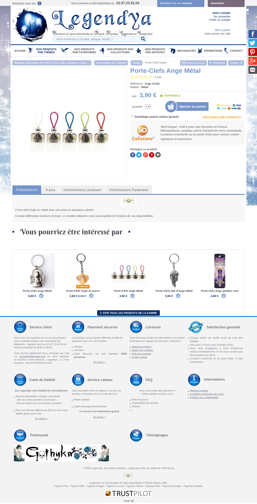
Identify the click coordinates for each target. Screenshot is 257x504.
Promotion (83, 286)
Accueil (20, 50)
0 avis (50, 189)
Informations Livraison (82, 189)
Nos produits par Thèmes (46, 51)
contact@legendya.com (32, 357)
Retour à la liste (193, 62)
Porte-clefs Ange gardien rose (220, 290)
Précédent (217, 62)
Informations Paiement (128, 189)
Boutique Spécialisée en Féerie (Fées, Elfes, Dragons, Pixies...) (51, 62)
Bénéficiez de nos (176, 3)
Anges (136, 62)
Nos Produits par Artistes (155, 51)
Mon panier (222, 30)
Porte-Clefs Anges (156, 62)
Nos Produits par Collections (120, 51)
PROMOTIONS (213, 50)
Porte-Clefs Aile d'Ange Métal (174, 290)
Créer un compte (219, 19)
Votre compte (221, 12)
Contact (236, 50)
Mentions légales (199, 392)
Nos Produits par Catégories (84, 51)
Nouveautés (186, 50)
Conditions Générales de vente (207, 395)
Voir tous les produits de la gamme (128, 314)
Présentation (26, 189)
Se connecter (222, 16)
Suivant (236, 62)
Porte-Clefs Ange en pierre (83, 290)
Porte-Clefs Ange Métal (37, 290)
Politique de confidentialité (204, 398)
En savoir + (99, 363)
